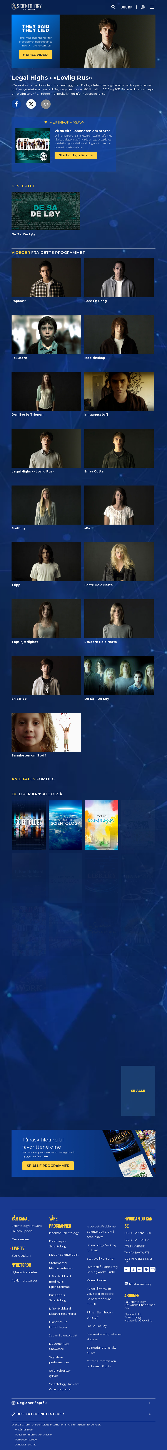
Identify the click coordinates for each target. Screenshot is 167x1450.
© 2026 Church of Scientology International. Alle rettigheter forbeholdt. (56, 1424)
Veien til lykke (96, 1280)
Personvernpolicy (26, 1439)
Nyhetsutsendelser (25, 1272)
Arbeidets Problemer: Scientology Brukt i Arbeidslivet (102, 1232)
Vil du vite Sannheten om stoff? (82, 131)
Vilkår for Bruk (24, 1429)
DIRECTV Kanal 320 (137, 1233)
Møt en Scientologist (63, 1254)
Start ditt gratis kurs (76, 155)
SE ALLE (138, 1090)
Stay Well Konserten (101, 1258)
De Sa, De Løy (97, 1326)
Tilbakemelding (140, 1284)
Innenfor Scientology (64, 1233)
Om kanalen (20, 1239)
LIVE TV (18, 1248)
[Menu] (152, 7)
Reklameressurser (24, 1280)
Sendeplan (21, 1255)
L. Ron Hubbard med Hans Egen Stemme (60, 1281)
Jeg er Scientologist (63, 1335)
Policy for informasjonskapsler (34, 1434)
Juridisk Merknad (25, 1444)
